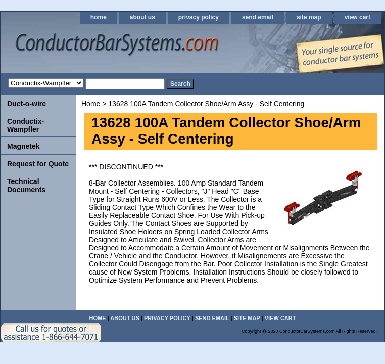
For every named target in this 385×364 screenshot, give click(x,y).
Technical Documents (26, 185)
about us (142, 17)
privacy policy (198, 17)
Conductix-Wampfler (25, 125)
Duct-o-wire (26, 104)
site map (309, 17)
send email (257, 17)
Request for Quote (38, 164)
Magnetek (23, 146)
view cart (357, 17)
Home (90, 104)
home (98, 17)
